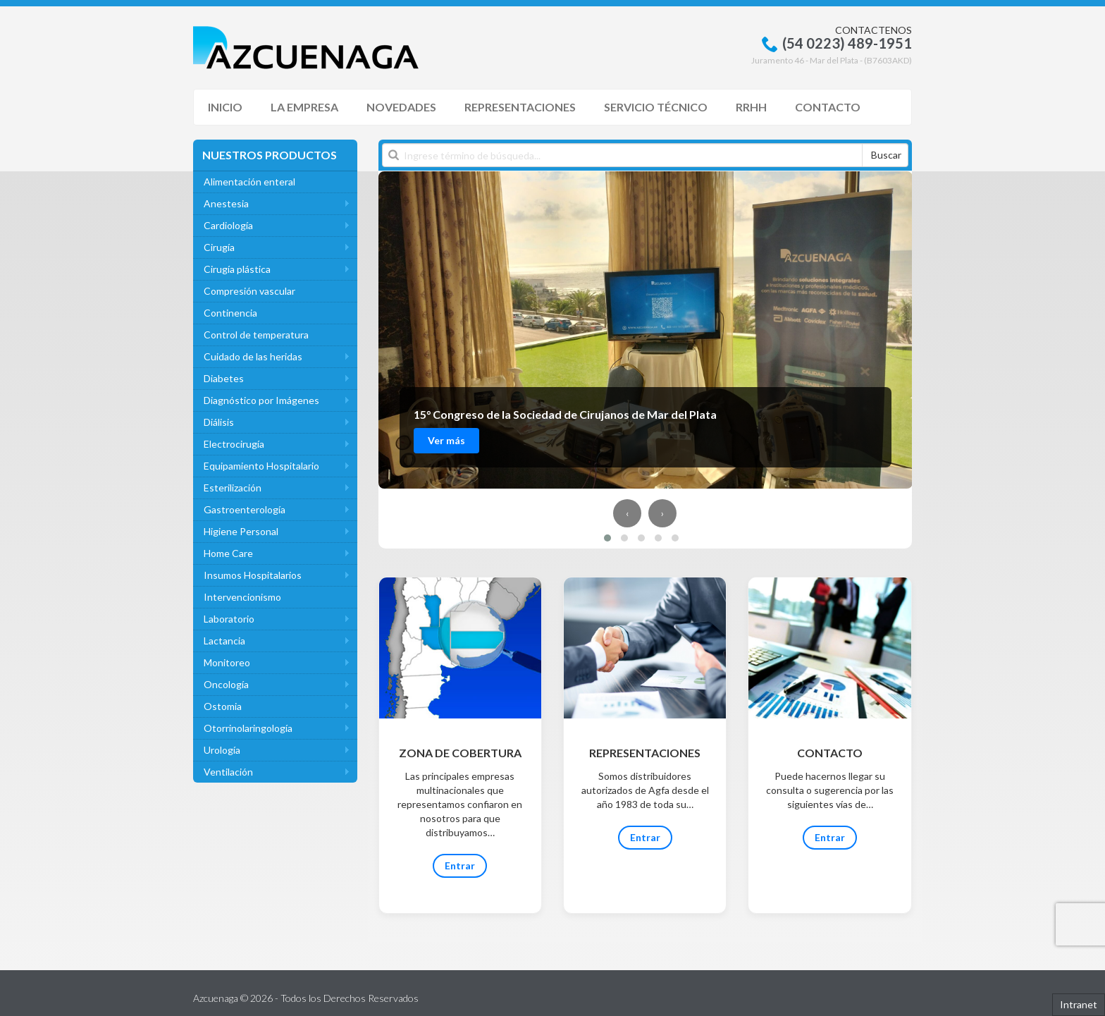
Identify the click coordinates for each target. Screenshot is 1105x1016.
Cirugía (219, 247)
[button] (607, 538)
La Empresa (304, 107)
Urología (222, 750)
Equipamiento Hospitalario (261, 466)
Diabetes (224, 378)
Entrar (460, 865)
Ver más (446, 440)
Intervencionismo (242, 597)
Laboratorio (229, 619)
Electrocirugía (234, 444)
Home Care (228, 553)
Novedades (401, 107)
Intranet (1078, 1004)
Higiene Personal (241, 531)
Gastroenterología (244, 509)
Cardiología (228, 225)
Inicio (225, 107)
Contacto (827, 107)
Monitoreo (227, 662)
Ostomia (223, 706)
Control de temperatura (256, 335)
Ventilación (228, 772)
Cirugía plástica (237, 269)
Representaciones (520, 107)
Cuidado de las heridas (253, 356)
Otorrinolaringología (248, 728)
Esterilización (232, 488)
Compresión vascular (249, 291)
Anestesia (226, 203)
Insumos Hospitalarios (253, 575)
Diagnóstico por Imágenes (261, 400)
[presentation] (627, 513)
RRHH (751, 107)
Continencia (230, 313)
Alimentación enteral (249, 182)
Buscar (886, 155)
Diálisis (219, 422)
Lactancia (224, 641)
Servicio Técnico (656, 107)
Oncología (226, 684)
